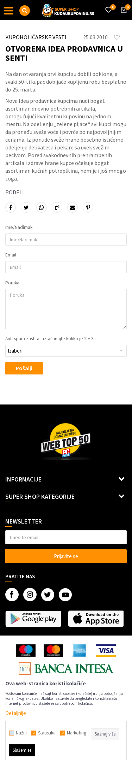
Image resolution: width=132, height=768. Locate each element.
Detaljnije (15, 713)
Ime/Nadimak (18, 227)
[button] (24, 10)
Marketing (76, 733)
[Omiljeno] (108, 5)
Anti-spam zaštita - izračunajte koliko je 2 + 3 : (50, 338)
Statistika (47, 733)
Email (10, 255)
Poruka (12, 282)
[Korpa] (122, 16)
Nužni (21, 733)
